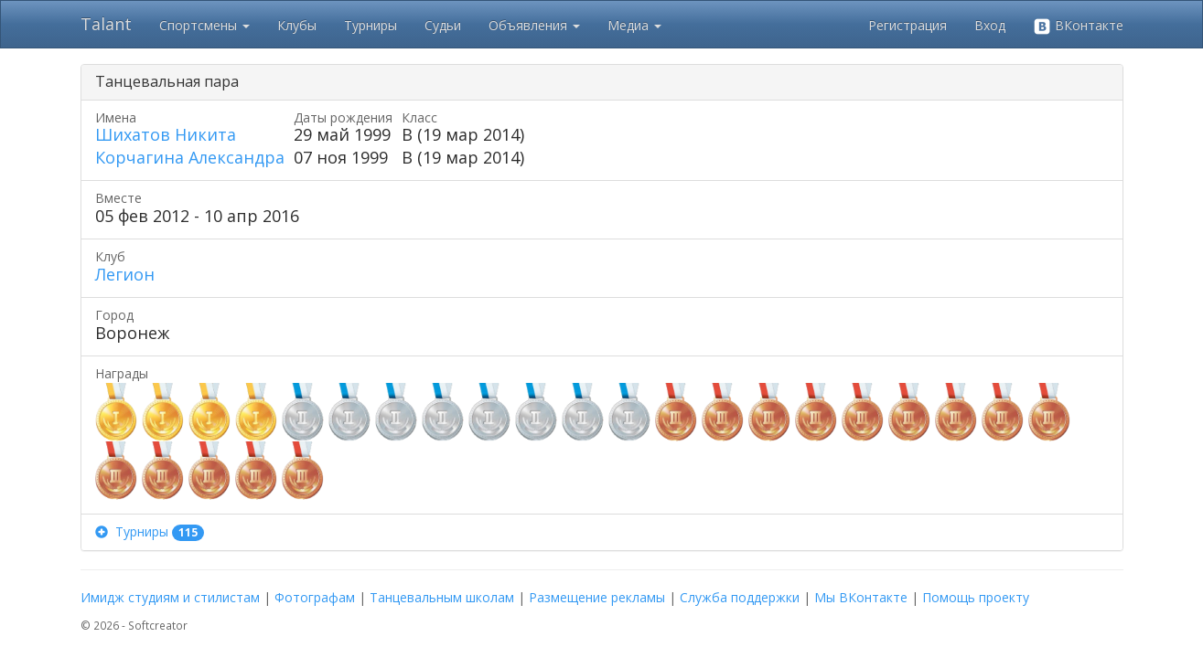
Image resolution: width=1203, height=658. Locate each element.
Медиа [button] (634, 25)
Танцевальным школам (442, 597)
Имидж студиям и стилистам (170, 597)
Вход (989, 25)
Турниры (370, 25)
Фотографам (314, 597)
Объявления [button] (534, 25)
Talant (106, 24)
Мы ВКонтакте (861, 597)
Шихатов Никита (165, 134)
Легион (125, 274)
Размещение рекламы (597, 597)
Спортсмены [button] (204, 25)
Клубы (297, 25)
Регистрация (907, 25)
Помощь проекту (975, 597)
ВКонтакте (1078, 26)
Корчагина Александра (190, 157)
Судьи (442, 25)
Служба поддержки (740, 597)
